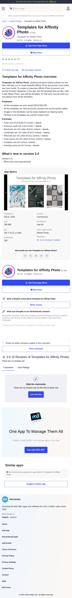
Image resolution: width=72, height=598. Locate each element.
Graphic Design (15, 21)
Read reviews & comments (12, 64)
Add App (5, 530)
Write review (36, 305)
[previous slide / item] (6, 192)
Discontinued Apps (10, 537)
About (4, 524)
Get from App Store (36, 45)
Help (4, 581)
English (5, 517)
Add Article (6, 543)
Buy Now (36, 52)
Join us (52, 1)
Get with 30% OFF (36, 450)
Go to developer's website (48, 240)
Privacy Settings (9, 562)
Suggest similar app (36, 484)
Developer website (31, 70)
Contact (5, 575)
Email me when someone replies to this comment (28, 343)
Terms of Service (9, 549)
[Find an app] (11, 8)
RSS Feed (6, 587)
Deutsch (13, 517)
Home (4, 21)
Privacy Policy (8, 556)
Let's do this (36, 394)
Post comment (36, 348)
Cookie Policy (8, 568)
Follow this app (10, 70)
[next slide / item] (66, 192)
